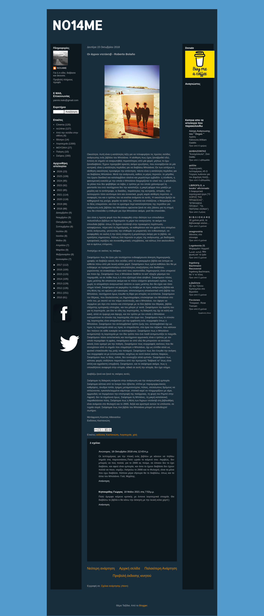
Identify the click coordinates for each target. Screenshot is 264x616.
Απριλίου (61, 245)
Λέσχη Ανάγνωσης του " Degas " (199, 132)
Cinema (60, 124)
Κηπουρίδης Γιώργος (111, 491)
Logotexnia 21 (197, 245)
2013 (60, 283)
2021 (60, 194)
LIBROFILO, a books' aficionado (199, 187)
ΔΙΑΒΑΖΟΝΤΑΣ (197, 151)
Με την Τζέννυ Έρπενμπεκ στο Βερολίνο (197, 289)
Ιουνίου (60, 236)
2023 (60, 185)
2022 (60, 190)
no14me (60, 128)
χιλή (135, 434)
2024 (60, 180)
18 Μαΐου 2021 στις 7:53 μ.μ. (139, 491)
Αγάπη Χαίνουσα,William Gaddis (198, 140)
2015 (60, 274)
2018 (60, 208)
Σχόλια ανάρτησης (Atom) (114, 586)
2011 (60, 292)
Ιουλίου (60, 231)
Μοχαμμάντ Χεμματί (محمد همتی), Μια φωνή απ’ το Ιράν (199, 251)
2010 (60, 297)
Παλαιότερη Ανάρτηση (160, 568)
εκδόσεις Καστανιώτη (107, 434)
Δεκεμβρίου (62, 212)
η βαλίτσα (194, 283)
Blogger (143, 605)
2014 (60, 279)
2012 (60, 288)
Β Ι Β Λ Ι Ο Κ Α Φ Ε (199, 217)
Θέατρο (60, 139)
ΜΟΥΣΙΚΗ (61, 147)
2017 (60, 264)
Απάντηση (104, 481)
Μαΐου (59, 240)
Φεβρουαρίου (63, 254)
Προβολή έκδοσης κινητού (132, 576)
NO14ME (77, 25)
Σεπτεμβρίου (63, 226)
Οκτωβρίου (62, 222)
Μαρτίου (61, 249)
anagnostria (196, 231)
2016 (60, 269)
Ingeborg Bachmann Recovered (195, 265)
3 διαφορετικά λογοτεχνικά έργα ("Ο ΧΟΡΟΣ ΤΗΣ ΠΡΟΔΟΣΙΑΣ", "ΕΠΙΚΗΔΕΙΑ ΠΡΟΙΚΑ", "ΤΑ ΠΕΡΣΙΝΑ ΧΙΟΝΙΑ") (199, 200)
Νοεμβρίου (62, 217)
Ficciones (194, 300)
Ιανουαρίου (62, 259)
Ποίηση (60, 151)
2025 (60, 176)
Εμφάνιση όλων (204, 313)
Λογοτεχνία (125, 434)
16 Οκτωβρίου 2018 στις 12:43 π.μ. (130, 451)
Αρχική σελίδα (129, 568)
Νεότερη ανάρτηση (101, 568)
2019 (60, 204)
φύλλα (192, 165)
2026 (60, 171)
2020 (60, 199)
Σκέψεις (60, 155)
